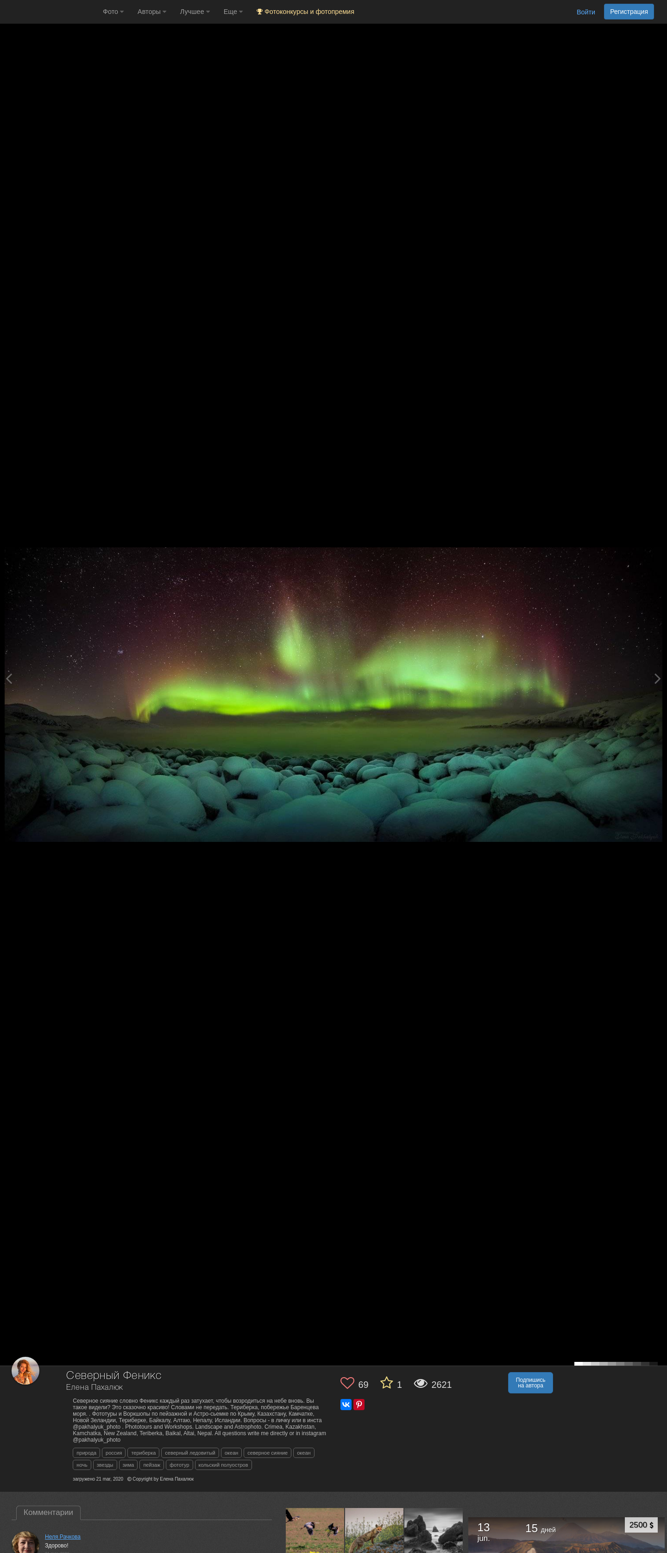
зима (128, 1465)
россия (114, 1453)
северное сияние (267, 1453)
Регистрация (629, 11)
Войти (586, 12)
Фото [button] (113, 11)
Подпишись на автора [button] (531, 1383)
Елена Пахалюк (94, 1387)
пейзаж (151, 1465)
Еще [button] (233, 11)
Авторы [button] (152, 11)
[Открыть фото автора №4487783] (374, 1537)
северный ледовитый (190, 1453)
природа (86, 1453)
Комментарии (48, 1512)
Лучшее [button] (195, 11)
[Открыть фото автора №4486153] (433, 1537)
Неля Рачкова (63, 1537)
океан (231, 1453)
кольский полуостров (223, 1465)
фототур (179, 1465)
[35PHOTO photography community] (50, 12)
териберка (143, 1453)
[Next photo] (657, 678)
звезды (105, 1465)
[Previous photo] (9, 678)
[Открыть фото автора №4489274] (315, 1537)
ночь (81, 1465)
